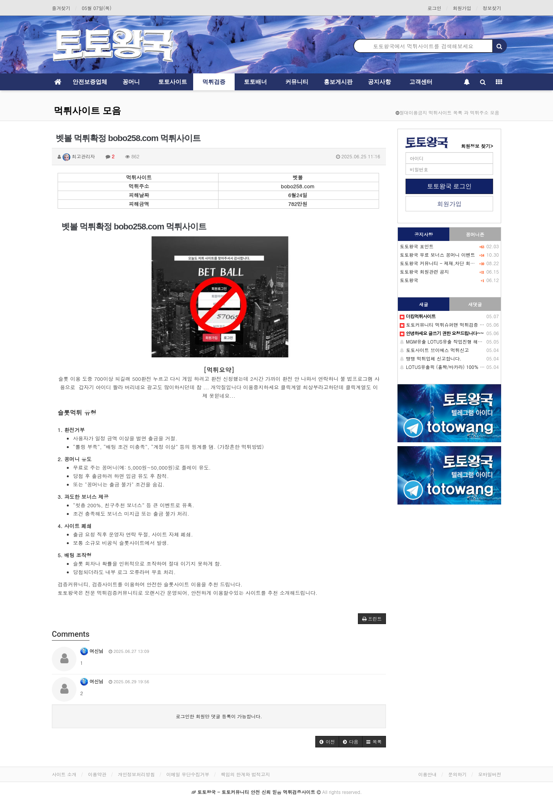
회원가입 (462, 8)
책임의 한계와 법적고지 (245, 774)
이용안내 (427, 774)
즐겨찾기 (61, 8)
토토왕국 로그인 (449, 186)
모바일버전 (489, 774)
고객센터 (420, 81)
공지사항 (379, 81)
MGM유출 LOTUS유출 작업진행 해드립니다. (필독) (456, 341)
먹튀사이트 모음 (87, 110)
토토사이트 (172, 81)
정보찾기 (492, 8)
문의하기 (457, 774)
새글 (423, 304)
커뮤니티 (296, 81)
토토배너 (255, 81)
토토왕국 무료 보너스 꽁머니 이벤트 (437, 254)
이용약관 (97, 774)
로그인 (434, 8)
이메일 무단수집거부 (187, 774)
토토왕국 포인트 (417, 246)
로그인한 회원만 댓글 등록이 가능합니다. (219, 716)
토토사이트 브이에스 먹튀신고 (434, 350)
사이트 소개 (64, 774)
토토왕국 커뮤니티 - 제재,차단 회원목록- (443, 263)
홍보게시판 (338, 81)
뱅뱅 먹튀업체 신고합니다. (431, 358)
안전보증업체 (90, 81)
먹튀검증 (213, 81)
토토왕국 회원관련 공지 (424, 271)
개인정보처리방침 (136, 774)
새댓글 (475, 304)
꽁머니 (131, 81)
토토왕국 (409, 280)
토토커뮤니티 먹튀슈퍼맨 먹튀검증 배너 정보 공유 (455, 324)
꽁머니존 (475, 234)
